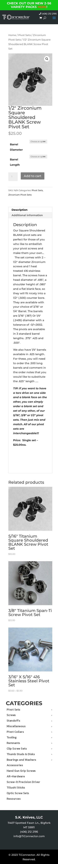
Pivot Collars (15, 732)
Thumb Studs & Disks (21, 754)
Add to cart (32, 176)
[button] (47, 59)
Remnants (13, 743)
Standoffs (13, 720)
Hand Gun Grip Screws (21, 771)
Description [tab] (20, 209)
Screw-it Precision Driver (23, 782)
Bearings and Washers (21, 760)
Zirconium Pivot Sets (20, 194)
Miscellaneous (16, 726)
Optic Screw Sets (18, 793)
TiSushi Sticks (16, 787)
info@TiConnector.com (29, 836)
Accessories (15, 765)
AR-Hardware (16, 776)
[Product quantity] (13, 176)
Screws (11, 715)
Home (12, 35)
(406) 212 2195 (48, 13)
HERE (42, 7)
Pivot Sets (24, 35)
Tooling (12, 737)
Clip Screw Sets (17, 748)
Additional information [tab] (27, 215)
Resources (14, 799)
